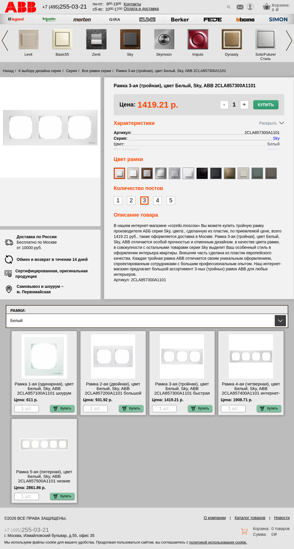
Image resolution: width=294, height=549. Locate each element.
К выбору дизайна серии (40, 71)
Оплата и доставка (141, 8)
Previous (4, 40)
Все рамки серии (96, 71)
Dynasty (232, 54)
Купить (266, 104)
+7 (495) (64, 7)
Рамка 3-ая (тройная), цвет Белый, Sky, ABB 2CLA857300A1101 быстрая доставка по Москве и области (182, 393)
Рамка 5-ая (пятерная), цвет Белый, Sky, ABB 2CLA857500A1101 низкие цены (44, 479)
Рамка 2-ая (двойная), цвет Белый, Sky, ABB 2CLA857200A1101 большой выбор (113, 391)
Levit (28, 54)
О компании (215, 517)
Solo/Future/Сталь (266, 56)
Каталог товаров (250, 517)
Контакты (132, 4)
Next (289, 40)
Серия (71, 71)
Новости (282, 517)
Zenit (96, 54)
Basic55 (62, 54)
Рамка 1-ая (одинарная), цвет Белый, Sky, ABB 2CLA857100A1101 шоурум (44, 388)
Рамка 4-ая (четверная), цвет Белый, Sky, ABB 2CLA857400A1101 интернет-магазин (251, 391)
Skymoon (164, 54)
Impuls (197, 54)
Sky (130, 54)
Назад (8, 71)
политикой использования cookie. (218, 542)
